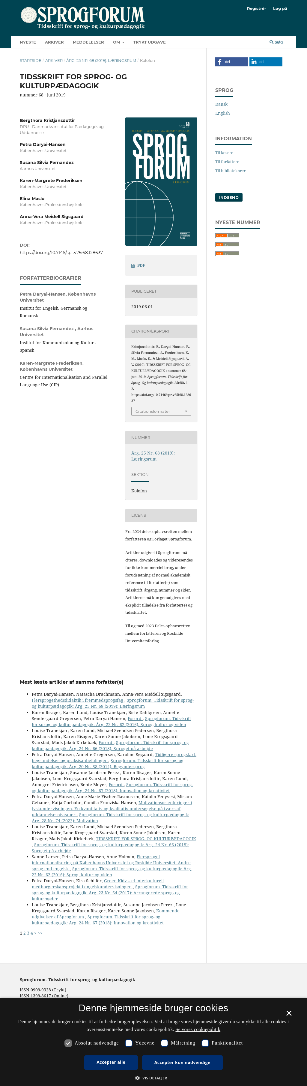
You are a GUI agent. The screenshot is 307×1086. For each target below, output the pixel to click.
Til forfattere (227, 161)
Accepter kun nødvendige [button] (182, 1062)
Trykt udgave (149, 42)
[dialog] (153, 1042)
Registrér (256, 8)
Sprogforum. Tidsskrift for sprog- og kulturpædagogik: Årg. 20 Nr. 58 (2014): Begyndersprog (107, 763)
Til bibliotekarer (230, 170)
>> (40, 933)
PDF (141, 265)
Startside (30, 60)
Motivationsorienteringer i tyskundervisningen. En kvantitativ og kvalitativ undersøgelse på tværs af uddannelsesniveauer (112, 808)
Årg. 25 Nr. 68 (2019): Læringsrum (101, 60)
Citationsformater (153, 411)
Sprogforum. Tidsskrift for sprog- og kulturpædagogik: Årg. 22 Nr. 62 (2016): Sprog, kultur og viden (111, 721)
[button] (231, 61)
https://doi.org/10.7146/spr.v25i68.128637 (61, 252)
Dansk (221, 104)
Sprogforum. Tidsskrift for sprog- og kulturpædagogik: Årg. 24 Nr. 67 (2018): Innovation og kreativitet (112, 787)
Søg (276, 42)
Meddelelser (88, 42)
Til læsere (224, 152)
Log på (280, 8)
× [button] (288, 1015)
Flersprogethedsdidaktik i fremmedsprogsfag (78, 700)
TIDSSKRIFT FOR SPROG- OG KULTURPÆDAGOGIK (146, 838)
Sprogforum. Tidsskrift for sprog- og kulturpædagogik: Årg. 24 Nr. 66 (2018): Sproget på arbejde (110, 745)
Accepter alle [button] (111, 1062)
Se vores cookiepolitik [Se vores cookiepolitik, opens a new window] (197, 1029)
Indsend (229, 197)
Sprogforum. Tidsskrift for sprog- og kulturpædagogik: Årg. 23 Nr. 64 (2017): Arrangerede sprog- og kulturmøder (110, 893)
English (222, 113)
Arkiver (54, 42)
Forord (135, 718)
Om (117, 42)
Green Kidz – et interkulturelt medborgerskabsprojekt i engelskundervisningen (98, 884)
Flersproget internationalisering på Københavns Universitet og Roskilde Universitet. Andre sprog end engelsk (111, 863)
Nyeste (28, 42)
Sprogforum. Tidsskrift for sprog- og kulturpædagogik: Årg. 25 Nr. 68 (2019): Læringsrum (113, 703)
